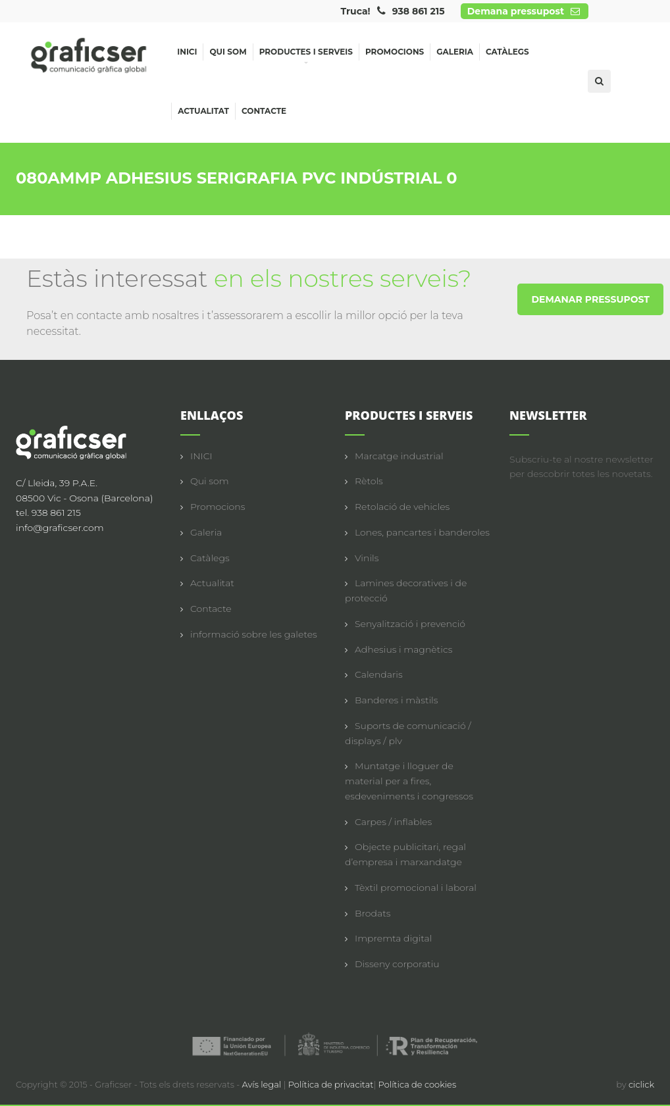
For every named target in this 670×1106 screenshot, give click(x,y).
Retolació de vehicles (402, 507)
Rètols (369, 481)
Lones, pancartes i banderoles (422, 532)
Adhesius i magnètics (403, 649)
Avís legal (263, 1084)
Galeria (454, 52)
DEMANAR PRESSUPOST (590, 299)
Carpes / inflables (393, 822)
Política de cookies (417, 1084)
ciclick (641, 1084)
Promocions (394, 52)
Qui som (227, 52)
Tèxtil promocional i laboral (416, 887)
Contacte (264, 111)
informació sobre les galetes (253, 634)
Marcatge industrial (399, 456)
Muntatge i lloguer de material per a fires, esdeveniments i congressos (409, 781)
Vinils (366, 558)
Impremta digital (393, 938)
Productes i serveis (306, 54)
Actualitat (203, 111)
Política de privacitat (331, 1084)
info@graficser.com (60, 528)
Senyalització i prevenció (410, 624)
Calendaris (379, 674)
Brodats (372, 913)
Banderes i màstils (396, 700)
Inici (187, 52)
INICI (201, 456)
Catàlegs (507, 52)
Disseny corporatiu (397, 964)
